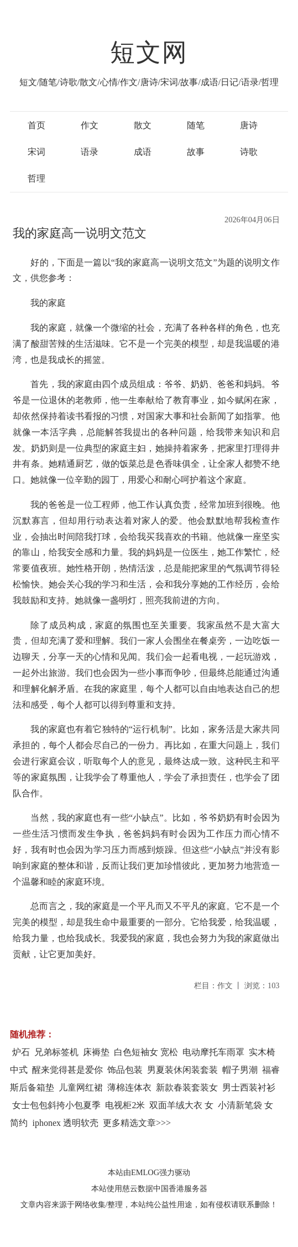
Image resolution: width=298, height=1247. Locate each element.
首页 (36, 125)
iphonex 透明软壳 (65, 1123)
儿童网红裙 (81, 1087)
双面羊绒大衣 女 (181, 1105)
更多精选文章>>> (137, 1123)
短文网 (149, 52)
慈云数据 (137, 1188)
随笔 (196, 125)
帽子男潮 (240, 1069)
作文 (89, 125)
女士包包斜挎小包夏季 (56, 1105)
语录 (89, 151)
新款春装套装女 (187, 1087)
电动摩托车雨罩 (213, 1052)
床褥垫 (96, 1052)
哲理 (36, 178)
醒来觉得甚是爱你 (67, 1069)
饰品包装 (125, 1069)
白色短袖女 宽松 (146, 1052)
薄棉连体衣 (129, 1087)
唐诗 (249, 125)
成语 (142, 151)
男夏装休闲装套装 (182, 1069)
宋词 (36, 151)
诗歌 (249, 151)
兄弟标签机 (56, 1052)
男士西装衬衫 (248, 1087)
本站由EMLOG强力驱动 (149, 1172)
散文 (142, 125)
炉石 (21, 1052)
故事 (196, 151)
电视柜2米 (125, 1105)
